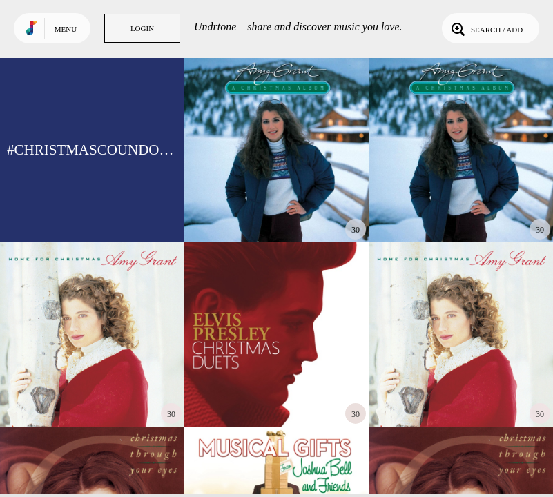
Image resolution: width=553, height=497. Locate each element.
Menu (66, 29)
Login (142, 28)
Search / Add (486, 28)
